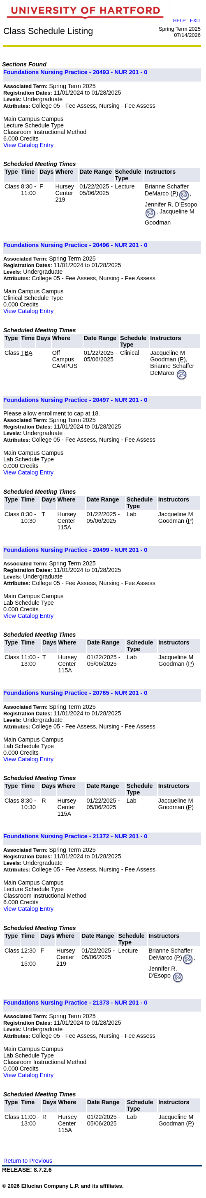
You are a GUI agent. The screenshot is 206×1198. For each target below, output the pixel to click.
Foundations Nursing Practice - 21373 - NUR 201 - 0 (75, 1002)
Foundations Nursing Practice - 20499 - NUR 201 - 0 (75, 550)
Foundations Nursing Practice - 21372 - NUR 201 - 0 (75, 836)
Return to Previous (27, 1160)
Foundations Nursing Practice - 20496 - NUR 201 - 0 (75, 245)
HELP (179, 20)
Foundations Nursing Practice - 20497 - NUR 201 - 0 (75, 400)
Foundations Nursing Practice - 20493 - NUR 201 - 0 (75, 72)
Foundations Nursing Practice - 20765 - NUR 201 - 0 (75, 693)
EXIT (195, 20)
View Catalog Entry (28, 145)
